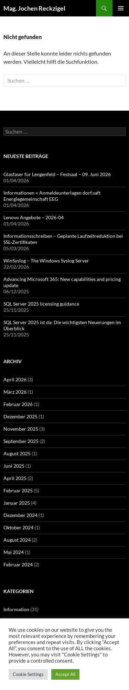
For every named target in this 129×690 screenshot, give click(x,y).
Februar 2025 (18, 490)
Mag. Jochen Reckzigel (34, 8)
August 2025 (17, 453)
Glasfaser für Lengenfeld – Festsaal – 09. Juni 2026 (57, 174)
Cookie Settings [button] (28, 674)
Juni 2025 (13, 466)
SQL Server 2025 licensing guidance (41, 304)
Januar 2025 (16, 503)
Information (16, 609)
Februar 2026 (18, 404)
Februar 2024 (18, 564)
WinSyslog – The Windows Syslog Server (46, 260)
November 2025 (20, 429)
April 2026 (14, 379)
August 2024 (17, 540)
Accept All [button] (65, 674)
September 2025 (21, 441)
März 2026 (14, 392)
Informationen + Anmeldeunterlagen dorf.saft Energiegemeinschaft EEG (51, 196)
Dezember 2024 (20, 515)
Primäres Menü (120, 8)
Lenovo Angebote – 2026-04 (33, 217)
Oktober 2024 (18, 527)
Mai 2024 (13, 552)
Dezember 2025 (20, 416)
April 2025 (14, 478)
